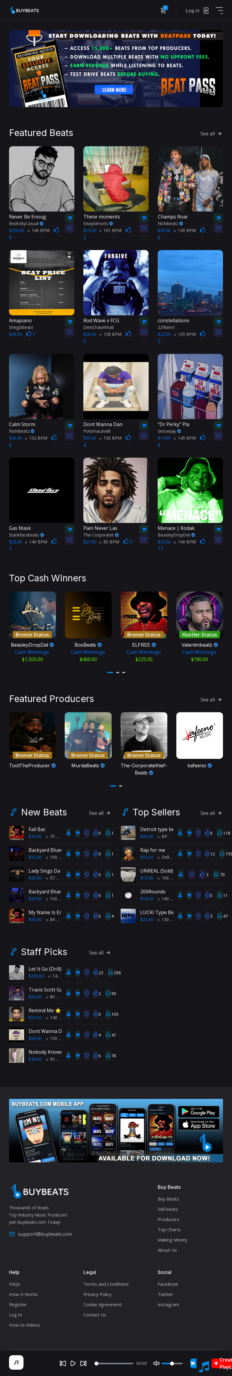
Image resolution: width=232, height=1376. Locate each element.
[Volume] (172, 1363)
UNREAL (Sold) (156, 876)
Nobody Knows (46, 1057)
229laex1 (166, 327)
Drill (163, 862)
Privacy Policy (97, 1300)
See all (211, 133)
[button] (110, 672)
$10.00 (146, 862)
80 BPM (56, 1002)
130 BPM (168, 925)
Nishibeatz (170, 223)
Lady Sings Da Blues (51, 876)
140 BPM (38, 230)
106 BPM (168, 883)
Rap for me (152, 855)
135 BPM (185, 334)
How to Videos (24, 1330)
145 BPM (185, 438)
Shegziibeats (21, 327)
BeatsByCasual (26, 223)
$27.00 (35, 1023)
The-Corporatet (101, 534)
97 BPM (56, 883)
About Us (167, 1255)
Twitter (165, 1300)
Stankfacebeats (26, 534)
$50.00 (35, 1044)
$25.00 (35, 862)
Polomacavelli (96, 431)
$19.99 (146, 883)
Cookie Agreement (102, 1310)
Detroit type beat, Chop (166, 834)
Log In (15, 1320)
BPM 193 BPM (173, 842)
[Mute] (156, 1363)
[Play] (73, 1363)
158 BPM (110, 334)
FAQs (14, 1289)
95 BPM (56, 1064)
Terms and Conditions (106, 1289)
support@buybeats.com (40, 1239)
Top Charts (169, 1235)
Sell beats (168, 1214)
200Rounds (152, 897)
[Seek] (113, 1363)
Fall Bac (37, 834)
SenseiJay (169, 431)
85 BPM (109, 541)
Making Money (172, 1245)
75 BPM (56, 842)
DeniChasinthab (98, 327)
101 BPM (110, 230)
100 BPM (57, 862)
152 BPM (36, 438)
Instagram (168, 1310)
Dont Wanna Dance (51, 1036)
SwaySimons (98, 223)
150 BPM (110, 438)
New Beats (44, 817)
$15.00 (35, 842)
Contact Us (94, 1320)
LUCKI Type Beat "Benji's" (169, 917)
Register (18, 1310)
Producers (168, 1225)
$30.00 (35, 883)
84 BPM (56, 925)
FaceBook (168, 1289)
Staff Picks (44, 957)
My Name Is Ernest (50, 917)
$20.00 (146, 842)
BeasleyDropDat (176, 534)
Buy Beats (168, 1204)
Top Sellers (156, 817)
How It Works (23, 1300)
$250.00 (36, 981)
